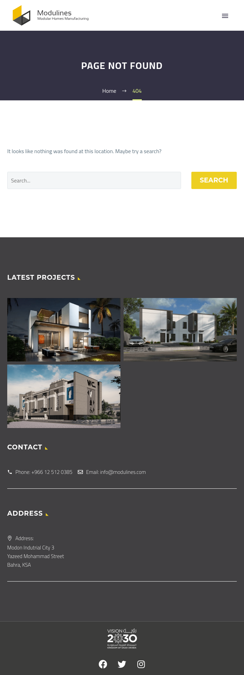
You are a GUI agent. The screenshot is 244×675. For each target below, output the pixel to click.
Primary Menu (225, 16)
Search (214, 180)
